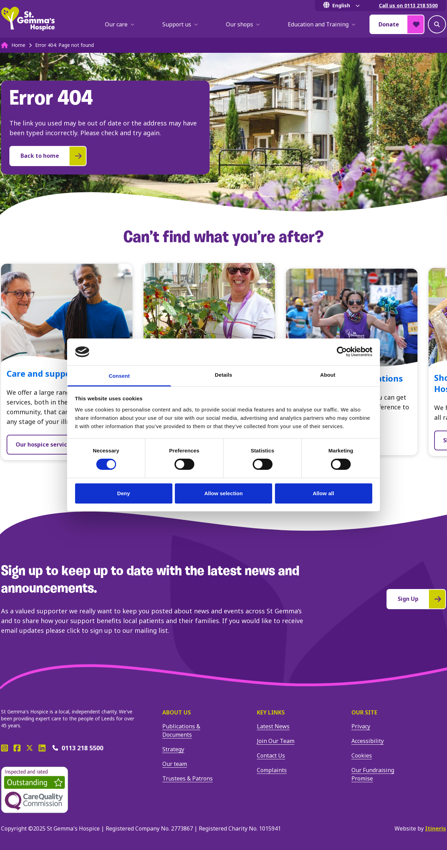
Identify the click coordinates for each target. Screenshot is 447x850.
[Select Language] (342, 5)
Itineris (435, 828)
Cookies (361, 755)
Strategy (173, 749)
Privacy (360, 726)
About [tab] (327, 375)
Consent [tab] (119, 376)
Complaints (272, 770)
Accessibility (367, 741)
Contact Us (271, 755)
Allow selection (223, 493)
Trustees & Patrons (187, 778)
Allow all (323, 493)
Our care (120, 24)
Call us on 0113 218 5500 (408, 5)
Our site (364, 712)
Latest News (273, 726)
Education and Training (322, 24)
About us (176, 712)
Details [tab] (223, 375)
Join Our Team (275, 741)
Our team (174, 764)
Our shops (243, 24)
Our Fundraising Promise (372, 774)
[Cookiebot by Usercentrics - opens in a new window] (341, 351)
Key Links (271, 712)
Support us (180, 24)
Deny (123, 493)
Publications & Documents (181, 730)
